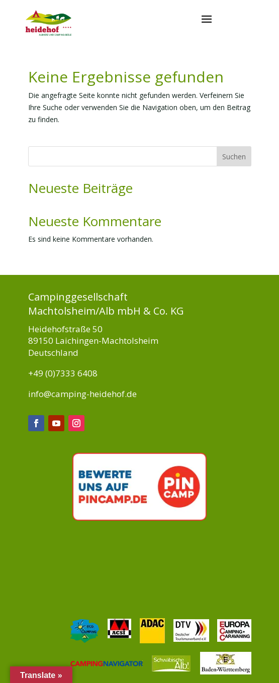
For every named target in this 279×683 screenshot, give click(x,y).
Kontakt (238, 669)
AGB (112, 654)
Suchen (234, 156)
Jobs (192, 654)
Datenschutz (230, 654)
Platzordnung (152, 654)
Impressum (75, 654)
